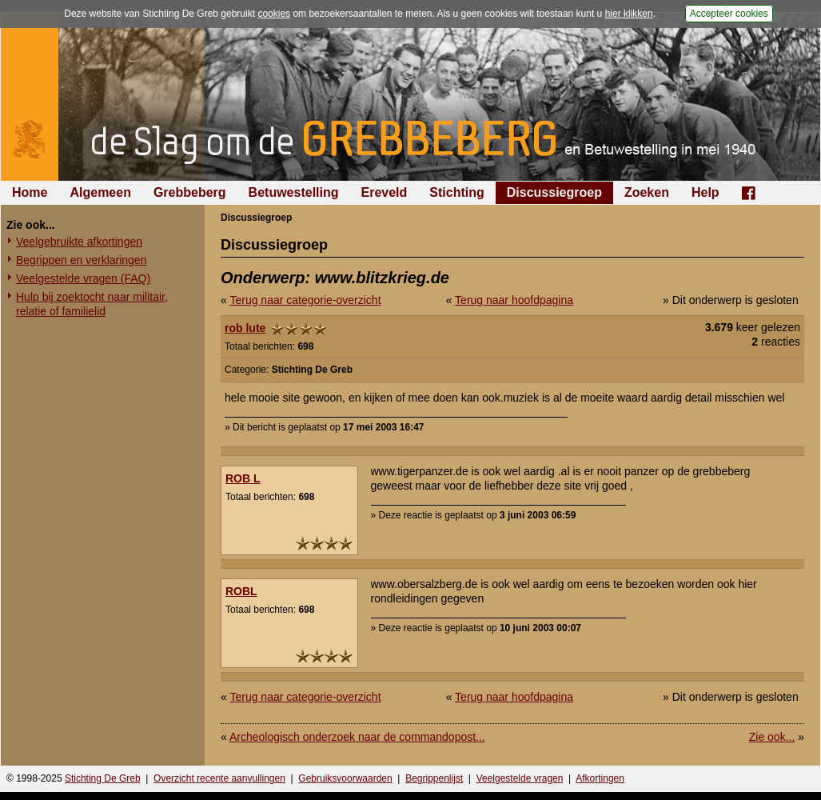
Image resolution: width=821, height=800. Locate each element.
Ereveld (384, 192)
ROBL (241, 591)
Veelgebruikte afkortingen (79, 241)
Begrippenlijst (434, 778)
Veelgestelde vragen (520, 778)
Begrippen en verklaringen (81, 260)
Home (29, 192)
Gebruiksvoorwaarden (345, 778)
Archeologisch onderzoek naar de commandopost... (357, 736)
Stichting (456, 192)
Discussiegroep (554, 192)
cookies (273, 13)
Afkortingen (600, 778)
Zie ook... (772, 736)
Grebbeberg (189, 192)
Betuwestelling (294, 192)
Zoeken (646, 192)
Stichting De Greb (103, 778)
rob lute (245, 328)
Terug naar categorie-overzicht (305, 300)
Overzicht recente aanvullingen (219, 778)
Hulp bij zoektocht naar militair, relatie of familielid (92, 304)
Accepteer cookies (729, 13)
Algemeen (100, 192)
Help (705, 192)
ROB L (243, 478)
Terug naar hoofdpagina (514, 300)
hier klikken (629, 13)
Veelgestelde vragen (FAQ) (83, 278)
